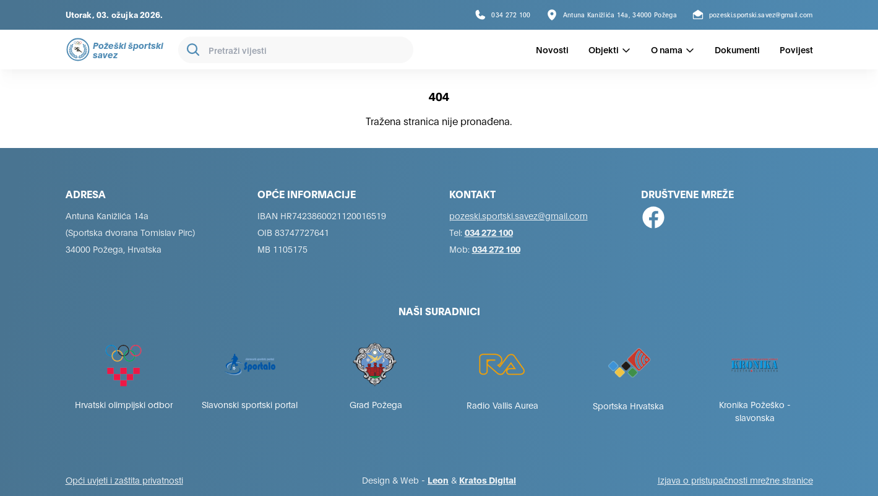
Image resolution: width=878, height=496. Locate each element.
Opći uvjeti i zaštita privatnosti (124, 479)
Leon (438, 479)
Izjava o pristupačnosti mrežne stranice (735, 479)
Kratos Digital (487, 479)
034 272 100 (489, 232)
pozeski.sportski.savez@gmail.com (518, 215)
